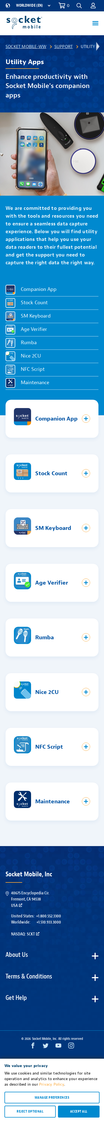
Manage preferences (52, 1097)
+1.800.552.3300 (48, 916)
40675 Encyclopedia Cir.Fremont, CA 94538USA (30, 899)
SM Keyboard (36, 316)
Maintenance (35, 383)
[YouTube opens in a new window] (58, 1047)
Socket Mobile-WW (26, 46)
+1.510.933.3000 (48, 922)
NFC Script (33, 370)
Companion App (39, 290)
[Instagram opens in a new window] (71, 1047)
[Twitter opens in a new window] (46, 1047)
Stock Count (34, 303)
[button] (79, 5)
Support (63, 46)
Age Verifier (34, 330)
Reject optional (30, 1111)
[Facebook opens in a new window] (33, 1047)
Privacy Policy (51, 1084)
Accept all (78, 1111)
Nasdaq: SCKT (25, 934)
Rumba (29, 343)
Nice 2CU (31, 356)
